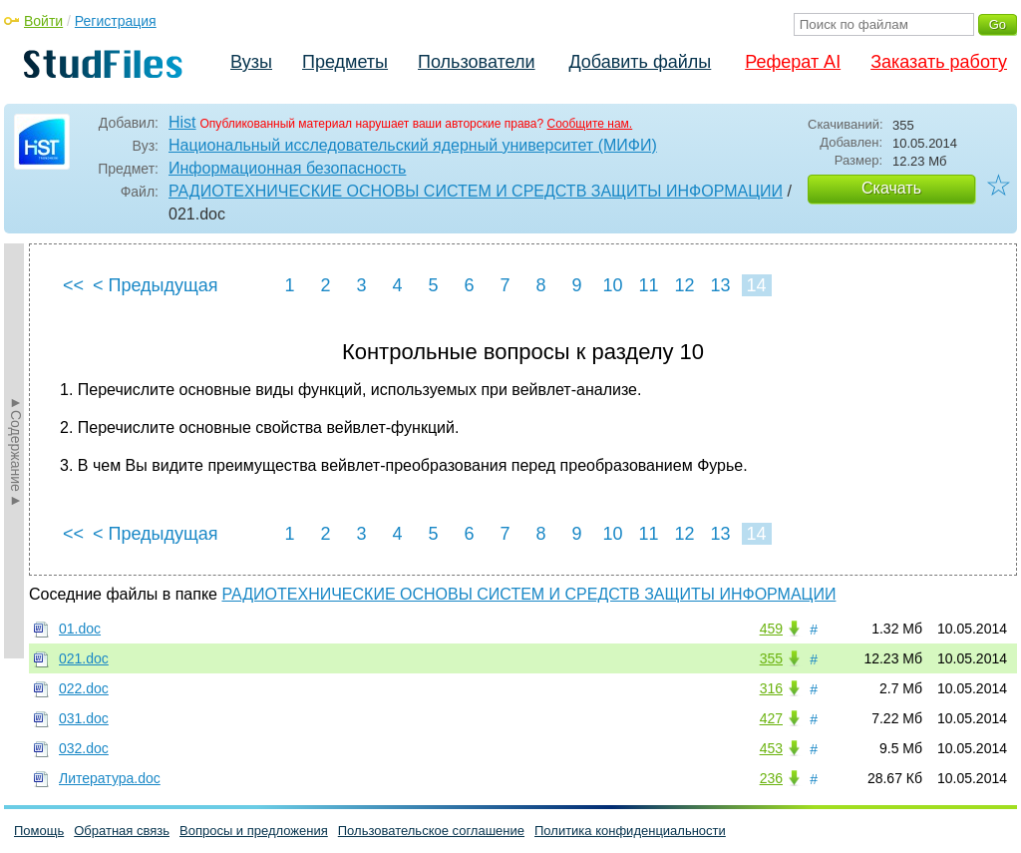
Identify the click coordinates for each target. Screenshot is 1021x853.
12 (684, 285)
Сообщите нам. (589, 124)
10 (612, 285)
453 (771, 748)
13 (720, 285)
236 (771, 778)
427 (771, 718)
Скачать (891, 188)
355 (771, 658)
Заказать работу (938, 62)
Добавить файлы (639, 62)
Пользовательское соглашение (431, 830)
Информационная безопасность (287, 168)
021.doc (84, 658)
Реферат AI (793, 62)
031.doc (84, 718)
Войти (43, 21)
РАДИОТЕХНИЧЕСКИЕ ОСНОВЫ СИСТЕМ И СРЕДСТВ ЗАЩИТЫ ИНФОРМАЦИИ (476, 191)
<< (73, 285)
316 (771, 688)
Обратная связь (122, 830)
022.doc (84, 688)
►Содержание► (16, 451)
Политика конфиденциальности (630, 830)
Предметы (345, 62)
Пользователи (476, 62)
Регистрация (116, 21)
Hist (182, 122)
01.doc (80, 629)
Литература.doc (110, 778)
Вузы (251, 62)
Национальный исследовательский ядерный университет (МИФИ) (413, 145)
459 (771, 629)
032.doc (84, 748)
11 (648, 285)
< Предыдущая (155, 285)
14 (756, 285)
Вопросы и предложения (253, 830)
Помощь (39, 830)
